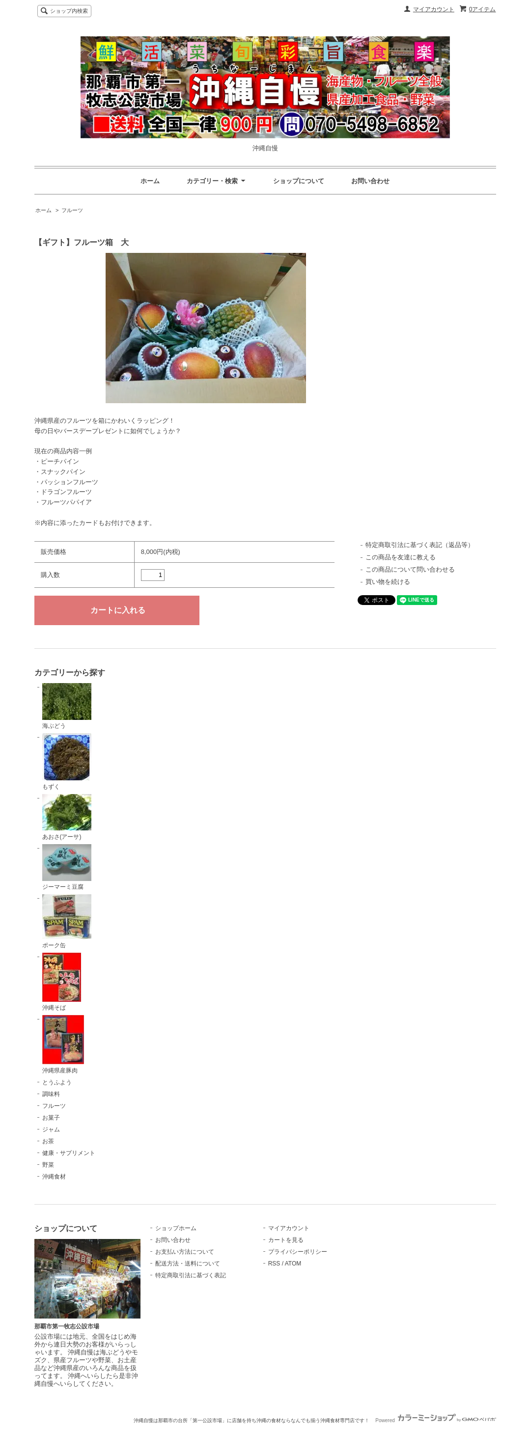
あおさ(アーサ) (66, 817)
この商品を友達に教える (400, 557)
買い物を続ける (387, 581)
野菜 (48, 1164)
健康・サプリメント (68, 1153)
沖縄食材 (54, 1176)
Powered (435, 1420)
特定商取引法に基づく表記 (190, 1275)
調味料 (51, 1094)
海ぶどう (66, 706)
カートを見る (286, 1240)
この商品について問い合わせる (410, 569)
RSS (274, 1263)
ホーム (150, 181)
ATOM (293, 1263)
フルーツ (72, 210)
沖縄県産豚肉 (63, 1044)
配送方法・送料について (187, 1263)
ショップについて (298, 181)
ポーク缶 (66, 921)
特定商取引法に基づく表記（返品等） (419, 545)
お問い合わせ (370, 181)
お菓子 (51, 1117)
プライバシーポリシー (297, 1251)
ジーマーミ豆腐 (66, 867)
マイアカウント (433, 9)
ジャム (51, 1129)
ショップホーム (175, 1228)
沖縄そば (61, 982)
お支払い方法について (184, 1251)
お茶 (48, 1141)
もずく (66, 761)
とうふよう (57, 1082)
